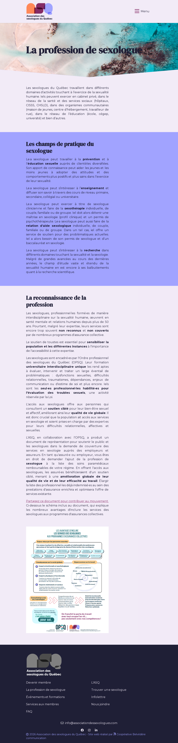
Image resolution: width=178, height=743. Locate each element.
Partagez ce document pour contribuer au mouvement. (67, 501)
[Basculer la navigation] (142, 11)
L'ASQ (95, 682)
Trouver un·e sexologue (108, 690)
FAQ (29, 711)
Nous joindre (100, 704)
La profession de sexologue (52, 690)
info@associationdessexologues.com (91, 723)
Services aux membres (42, 704)
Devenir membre (38, 682)
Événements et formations (45, 697)
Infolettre (98, 697)
